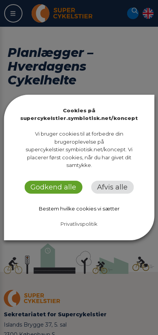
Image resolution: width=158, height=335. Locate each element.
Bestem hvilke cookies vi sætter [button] (79, 209)
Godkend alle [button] (53, 187)
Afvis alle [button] (112, 187)
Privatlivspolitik (79, 224)
